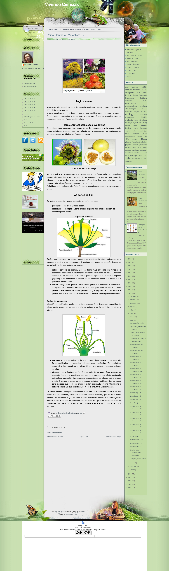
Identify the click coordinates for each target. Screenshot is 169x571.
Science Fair (131, 70)
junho (132, 313)
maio (131, 317)
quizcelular (128, 150)
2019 (129, 269)
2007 (129, 488)
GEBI (135, 125)
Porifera (144, 142)
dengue (136, 111)
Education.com (132, 61)
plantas (79, 413)
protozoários (143, 145)
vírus (134, 159)
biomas (135, 95)
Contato (98, 29)
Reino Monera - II (136, 443)
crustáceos (128, 111)
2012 (129, 293)
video (128, 158)
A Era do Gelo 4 (29, 108)
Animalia (136, 89)
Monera (136, 133)
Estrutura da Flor (29, 83)
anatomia (135, 87)
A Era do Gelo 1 (29, 99)
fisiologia (143, 120)
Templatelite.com (71, 514)
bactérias (128, 95)
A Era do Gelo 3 (29, 105)
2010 (129, 477)
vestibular (143, 155)
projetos (128, 145)
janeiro (132, 470)
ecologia (130, 114)
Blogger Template (61, 513)
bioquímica (143, 95)
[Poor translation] (87, 533)
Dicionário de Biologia (135, 55)
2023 (129, 259)
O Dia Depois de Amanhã (32, 117)
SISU (127, 155)
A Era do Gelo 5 (29, 111)
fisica (136, 120)
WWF (129, 76)
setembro (133, 303)
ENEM (144, 117)
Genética (143, 125)
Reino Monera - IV (136, 436)
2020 (129, 266)
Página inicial (84, 436)
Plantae (73, 413)
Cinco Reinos (64, 29)
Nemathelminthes (130, 136)
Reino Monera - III (136, 440)
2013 (129, 290)
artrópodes (129, 92)
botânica (59, 413)
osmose (135, 139)
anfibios (144, 87)
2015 (129, 283)
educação (143, 114)
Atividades (85, 29)
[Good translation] (79, 533)
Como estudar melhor (137, 323)
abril (131, 320)
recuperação (143, 150)
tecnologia (133, 155)
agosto (132, 306)
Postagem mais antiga (113, 436)
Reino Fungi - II (135, 399)
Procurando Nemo (30, 123)
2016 (129, 279)
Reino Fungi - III (135, 396)
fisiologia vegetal (131, 123)
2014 (129, 286)
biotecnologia (129, 98)
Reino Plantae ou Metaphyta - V (65, 35)
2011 (129, 474)
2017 (129, 276)
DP (141, 111)
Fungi (145, 123)
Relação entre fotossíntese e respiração (135, 452)
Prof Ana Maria (31, 65)
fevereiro (133, 466)
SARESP (144, 153)
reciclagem (135, 150)
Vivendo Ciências (62, 4)
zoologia (128, 161)
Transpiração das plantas (138, 458)
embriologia (129, 117)
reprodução (129, 153)
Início (51, 29)
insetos (134, 131)
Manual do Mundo (133, 64)
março (132, 463)
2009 (129, 481)
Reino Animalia (75, 29)
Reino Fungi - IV (135, 393)
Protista (135, 145)
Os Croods (27, 120)
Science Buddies (133, 67)
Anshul (77, 513)
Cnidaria (144, 109)
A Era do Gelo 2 (29, 102)
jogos (145, 131)
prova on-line (142, 147)
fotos (140, 123)
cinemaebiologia (131, 106)
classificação (66, 413)
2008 (129, 484)
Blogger (83, 511)
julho (132, 310)
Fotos (93, 29)
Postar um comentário (54, 433)
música (145, 133)
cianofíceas (128, 101)
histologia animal (131, 128)
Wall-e (26, 126)
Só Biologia (131, 73)
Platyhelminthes (137, 142)
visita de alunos (141, 159)
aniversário (144, 90)
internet (140, 131)
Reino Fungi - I (135, 403)
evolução (129, 120)
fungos (127, 125)
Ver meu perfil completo (33, 68)
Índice (56, 29)
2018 (129, 273)
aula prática (142, 93)
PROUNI (128, 147)
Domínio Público (133, 58)
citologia (143, 106)
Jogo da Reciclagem (30, 86)
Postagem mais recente (55, 436)
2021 (129, 262)
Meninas (27, 114)
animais (128, 89)
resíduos (137, 153)
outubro (132, 300)
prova (134, 147)
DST (145, 111)
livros (127, 133)
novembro (133, 296)
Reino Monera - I (135, 446)
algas (126, 87)
